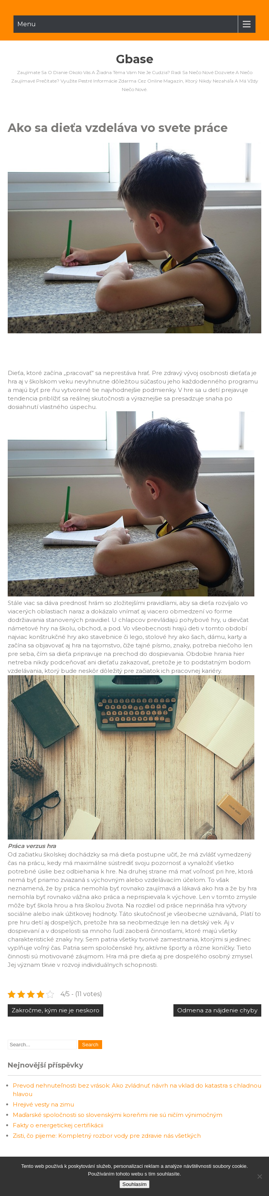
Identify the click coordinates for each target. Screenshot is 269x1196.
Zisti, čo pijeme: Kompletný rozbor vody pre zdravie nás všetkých (107, 1135)
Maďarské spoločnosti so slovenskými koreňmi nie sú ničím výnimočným (117, 1114)
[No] (259, 1176)
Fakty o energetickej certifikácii (58, 1125)
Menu (26, 24)
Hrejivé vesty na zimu (43, 1104)
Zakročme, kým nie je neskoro (55, 1010)
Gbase (134, 59)
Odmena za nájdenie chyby (217, 1010)
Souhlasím (135, 1184)
